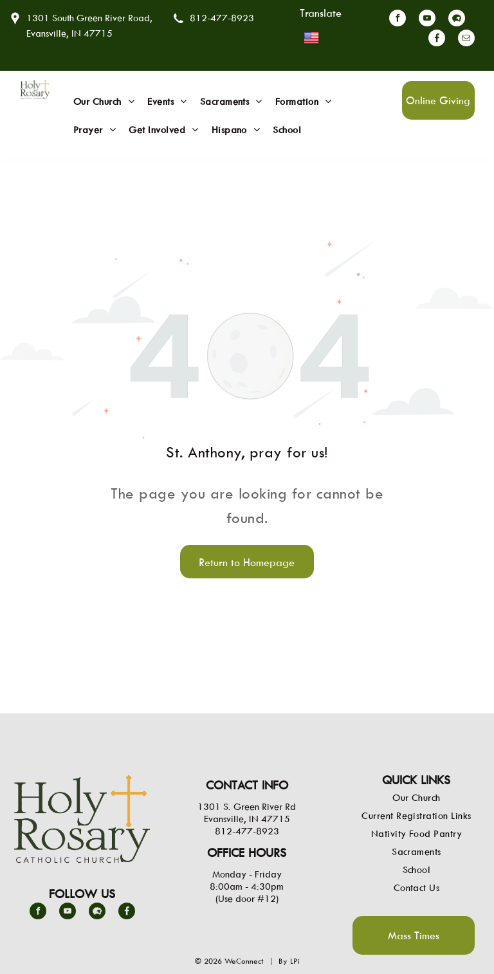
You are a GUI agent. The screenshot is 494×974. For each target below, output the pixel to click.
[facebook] (397, 20)
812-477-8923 (222, 18)
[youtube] (427, 20)
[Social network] (456, 20)
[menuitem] (104, 101)
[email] (466, 40)
